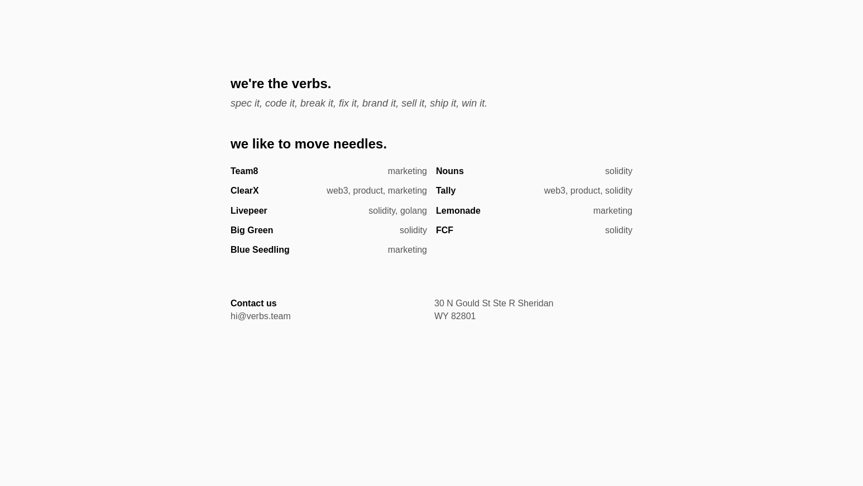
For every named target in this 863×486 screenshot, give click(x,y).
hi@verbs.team (261, 316)
